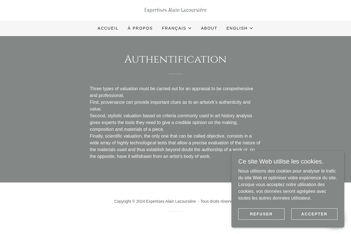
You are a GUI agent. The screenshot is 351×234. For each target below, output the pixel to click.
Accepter (314, 221)
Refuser (261, 221)
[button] (177, 28)
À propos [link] (140, 28)
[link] (176, 10)
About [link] (209, 28)
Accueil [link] (108, 28)
